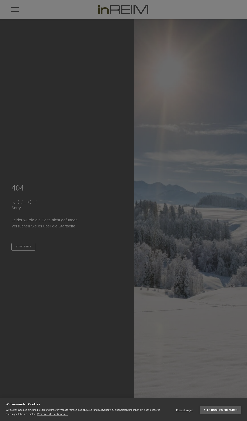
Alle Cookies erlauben (220, 409)
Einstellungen (184, 409)
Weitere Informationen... (52, 414)
